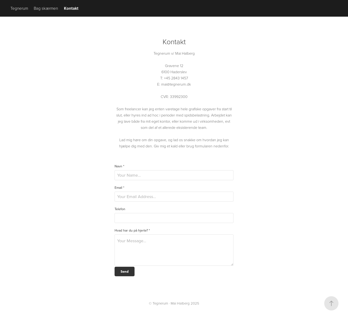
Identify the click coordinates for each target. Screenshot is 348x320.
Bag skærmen (46, 8)
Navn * (119, 166)
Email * (119, 187)
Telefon (120, 209)
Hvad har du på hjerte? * (132, 230)
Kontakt (71, 8)
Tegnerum (19, 8)
